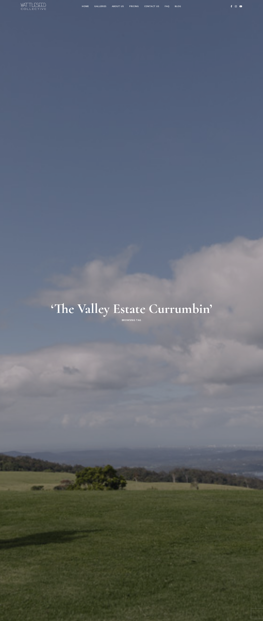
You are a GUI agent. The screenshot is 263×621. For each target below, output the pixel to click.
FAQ (167, 6)
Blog (178, 6)
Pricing (134, 6)
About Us (118, 6)
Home (85, 6)
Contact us (152, 6)
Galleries (100, 6)
